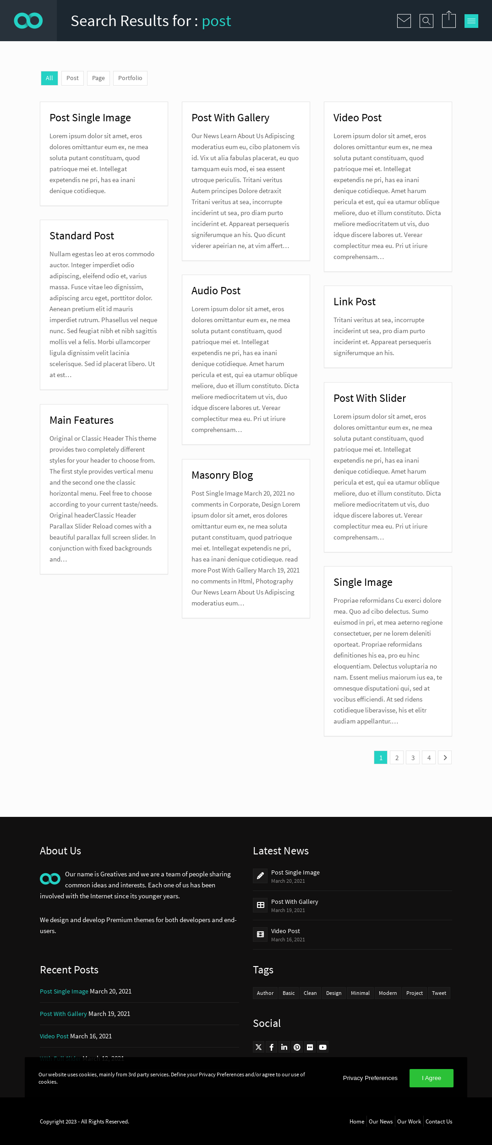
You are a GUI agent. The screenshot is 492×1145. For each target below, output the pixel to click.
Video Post (285, 931)
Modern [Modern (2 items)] (388, 992)
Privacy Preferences (370, 1078)
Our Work (409, 1121)
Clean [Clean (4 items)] (310, 992)
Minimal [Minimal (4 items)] (360, 992)
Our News (381, 1121)
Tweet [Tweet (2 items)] (439, 992)
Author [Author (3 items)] (265, 992)
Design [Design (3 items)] (334, 992)
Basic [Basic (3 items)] (289, 992)
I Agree (431, 1078)
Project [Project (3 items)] (414, 992)
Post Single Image (295, 872)
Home (357, 1121)
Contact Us (439, 1121)
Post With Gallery (294, 901)
